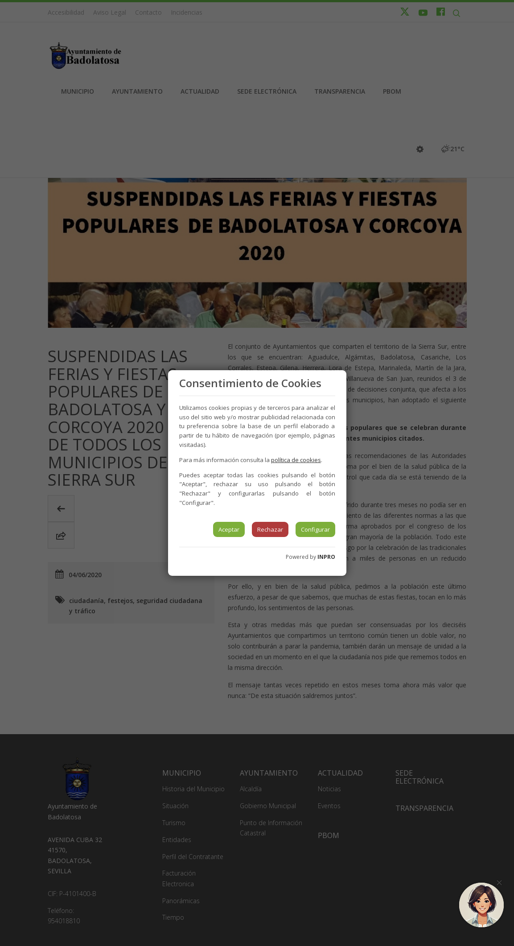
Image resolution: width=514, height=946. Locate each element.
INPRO (326, 557)
